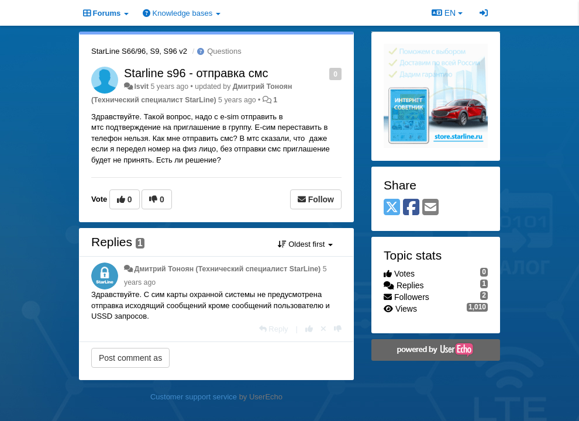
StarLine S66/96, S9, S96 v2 (139, 51)
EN (447, 13)
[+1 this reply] (309, 329)
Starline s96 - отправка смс (196, 73)
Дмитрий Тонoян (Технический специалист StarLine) (227, 269)
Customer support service (193, 396)
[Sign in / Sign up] (483, 13)
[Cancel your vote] (323, 329)
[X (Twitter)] (392, 208)
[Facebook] (411, 208)
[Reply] (273, 329)
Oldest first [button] (305, 244)
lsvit (141, 86)
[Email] (430, 208)
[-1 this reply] (338, 329)
